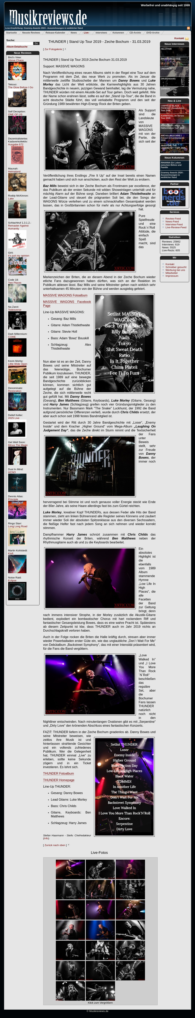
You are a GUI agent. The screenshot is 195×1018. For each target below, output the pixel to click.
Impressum (172, 275)
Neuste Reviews (31, 32)
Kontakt (179, 38)
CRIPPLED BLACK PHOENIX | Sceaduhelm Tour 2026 (172, 108)
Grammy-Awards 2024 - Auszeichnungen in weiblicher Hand (172, 174)
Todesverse (14, 309)
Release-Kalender (55, 32)
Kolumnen (118, 32)
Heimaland (14, 171)
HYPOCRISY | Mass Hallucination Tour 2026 (172, 126)
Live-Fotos (99, 853)
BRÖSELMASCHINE (171, 59)
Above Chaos (16, 60)
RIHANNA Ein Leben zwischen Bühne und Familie (171, 164)
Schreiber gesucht (176, 267)
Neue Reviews (23, 52)
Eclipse (12, 580)
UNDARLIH (166, 69)
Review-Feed (173, 218)
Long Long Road (17, 526)
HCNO (12, 472)
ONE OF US (15, 114)
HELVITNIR (166, 49)
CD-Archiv (135, 32)
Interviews (101, 32)
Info (46, 838)
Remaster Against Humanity (18, 227)
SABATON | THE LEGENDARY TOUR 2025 (173, 146)
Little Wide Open (17, 363)
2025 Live (13, 418)
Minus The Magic (18, 445)
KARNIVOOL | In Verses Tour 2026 (172, 117)
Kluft (10, 553)
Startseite (11, 32)
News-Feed (172, 221)
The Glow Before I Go (20, 87)
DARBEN (165, 88)
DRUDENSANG (168, 79)
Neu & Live (174, 100)
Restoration (14, 391)
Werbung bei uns (175, 270)
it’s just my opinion (18, 255)
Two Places (14, 282)
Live (86, 32)
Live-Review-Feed (176, 227)
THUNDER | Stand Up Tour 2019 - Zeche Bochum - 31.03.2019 (99, 42)
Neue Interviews (174, 43)
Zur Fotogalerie (53, 49)
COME (12, 336)
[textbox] (19, 43)
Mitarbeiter (172, 272)
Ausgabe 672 (16, 144)
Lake (11, 198)
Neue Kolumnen (174, 157)
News (74, 32)
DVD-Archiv (153, 32)
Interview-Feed (174, 224)
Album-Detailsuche (17, 46)
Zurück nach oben (55, 845)
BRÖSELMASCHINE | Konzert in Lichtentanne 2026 (172, 137)
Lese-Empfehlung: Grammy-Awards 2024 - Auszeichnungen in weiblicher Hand (44, 28)
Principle (13, 499)
